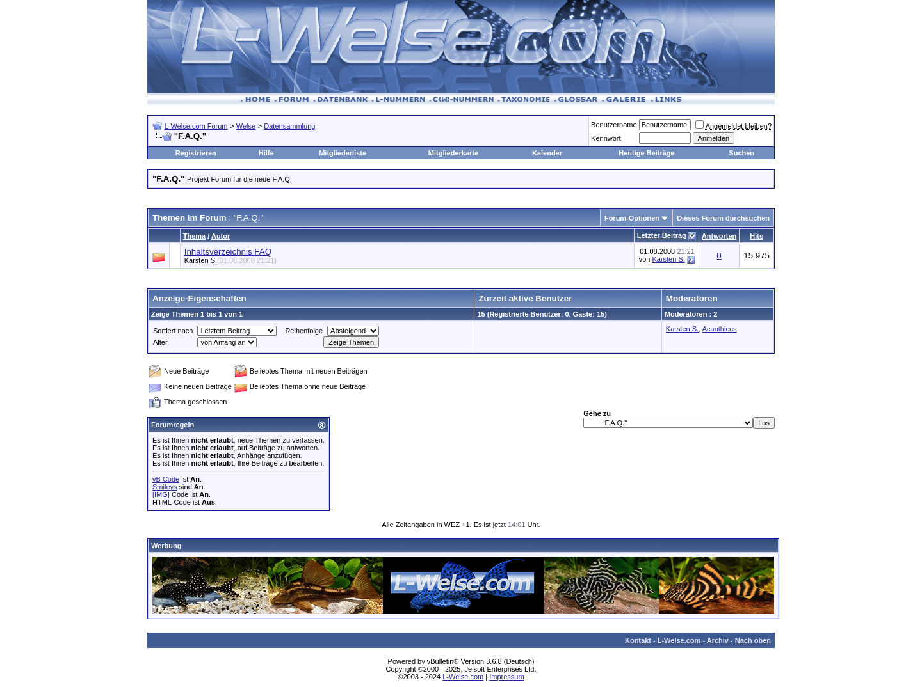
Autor (220, 236)
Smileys (164, 487)
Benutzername (614, 125)
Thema (194, 236)
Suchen (741, 153)
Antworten (719, 236)
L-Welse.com (679, 640)
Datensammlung (289, 126)
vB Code (165, 479)
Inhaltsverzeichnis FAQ (227, 252)
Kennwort (605, 138)
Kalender (547, 153)
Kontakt (638, 640)
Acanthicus (719, 329)
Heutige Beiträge (646, 153)
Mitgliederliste (342, 153)
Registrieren (195, 153)
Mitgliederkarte (453, 153)
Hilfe (266, 153)
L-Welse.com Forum (196, 126)
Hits (756, 236)
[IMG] (161, 494)
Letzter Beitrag (661, 235)
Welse (245, 126)
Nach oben (753, 640)
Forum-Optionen (631, 218)
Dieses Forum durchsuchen (723, 218)
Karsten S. (230, 260)
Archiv (718, 640)
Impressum (506, 677)
